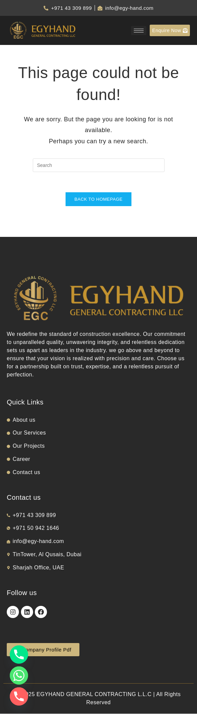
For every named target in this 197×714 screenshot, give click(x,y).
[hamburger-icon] (138, 30)
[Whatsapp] (19, 675)
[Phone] (19, 654)
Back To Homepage (98, 199)
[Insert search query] (99, 165)
